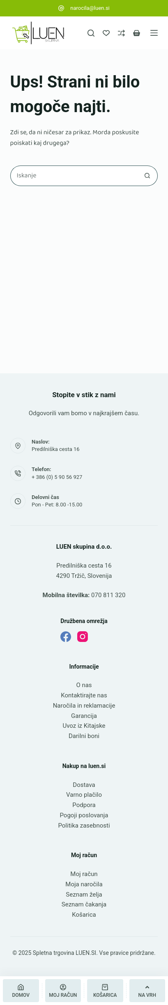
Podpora (83, 805)
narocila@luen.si (90, 8)
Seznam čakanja (84, 904)
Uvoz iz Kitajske (83, 725)
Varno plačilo (84, 794)
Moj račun (83, 874)
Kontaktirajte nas (84, 695)
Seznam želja (84, 894)
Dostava (84, 785)
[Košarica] (105, 990)
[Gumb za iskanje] (147, 176)
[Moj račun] (63, 990)
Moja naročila (83, 884)
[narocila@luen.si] (61, 8)
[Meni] (154, 33)
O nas (84, 685)
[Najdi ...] (74, 176)
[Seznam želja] (106, 33)
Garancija (84, 716)
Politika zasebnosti (84, 825)
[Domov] (21, 990)
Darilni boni (84, 736)
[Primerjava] (121, 33)
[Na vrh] (147, 990)
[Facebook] (65, 636)
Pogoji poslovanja (84, 815)
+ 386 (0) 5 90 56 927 (57, 477)
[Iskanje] (90, 33)
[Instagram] (82, 636)
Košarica (84, 914)
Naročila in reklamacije (84, 705)
